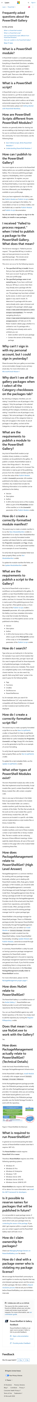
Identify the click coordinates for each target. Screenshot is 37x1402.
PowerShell (11, 7)
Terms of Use (8, 1393)
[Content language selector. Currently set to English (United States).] (13, 1370)
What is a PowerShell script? (12, 33)
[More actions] (33, 7)
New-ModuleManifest (16, 532)
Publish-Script (23, 199)
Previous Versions (19, 1385)
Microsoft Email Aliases (10, 371)
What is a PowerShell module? (13, 30)
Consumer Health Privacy (11, 1390)
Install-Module (29, 1074)
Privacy (21, 1388)
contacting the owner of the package (14, 1223)
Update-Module (23, 939)
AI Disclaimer (8, 1385)
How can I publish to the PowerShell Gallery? (17, 40)
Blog (5, 1388)
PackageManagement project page (14, 980)
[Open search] (28, 2)
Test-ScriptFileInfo (28, 754)
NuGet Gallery (10, 1002)
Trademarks (17, 1393)
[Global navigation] (2, 2)
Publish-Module (10, 199)
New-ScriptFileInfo (24, 730)
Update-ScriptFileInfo (9, 764)
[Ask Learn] (29, 7)
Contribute (13, 1388)
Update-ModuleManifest (13, 565)
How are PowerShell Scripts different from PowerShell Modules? (16, 36)
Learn (4, 7)
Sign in (33, 2)
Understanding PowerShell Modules (18, 148)
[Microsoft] (18, 2)
